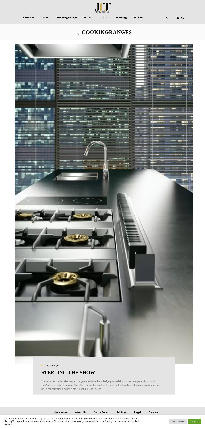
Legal (137, 412)
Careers (153, 412)
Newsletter (60, 412)
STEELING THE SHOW (68, 372)
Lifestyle (28, 17)
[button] (167, 18)
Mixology (121, 17)
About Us (80, 412)
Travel (45, 17)
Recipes (138, 17)
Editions (121, 412)
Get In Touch (101, 412)
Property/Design (66, 17)
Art (105, 17)
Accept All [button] (194, 421)
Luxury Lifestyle (52, 365)
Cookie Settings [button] (178, 421)
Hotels (88, 17)
